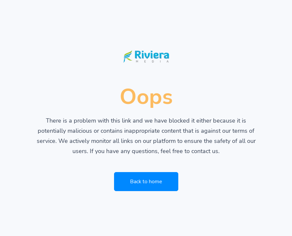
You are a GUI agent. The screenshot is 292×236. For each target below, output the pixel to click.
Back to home (146, 181)
